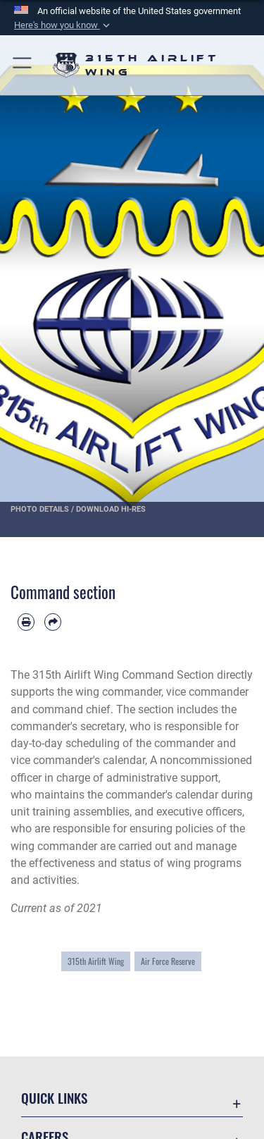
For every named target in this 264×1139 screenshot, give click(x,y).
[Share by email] (52, 621)
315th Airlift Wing (96, 961)
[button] (63, 25)
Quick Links (54, 1098)
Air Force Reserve (168, 961)
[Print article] (26, 621)
